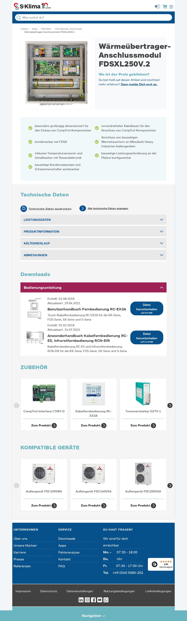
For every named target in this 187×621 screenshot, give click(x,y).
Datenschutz (48, 591)
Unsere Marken (25, 545)
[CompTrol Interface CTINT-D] (44, 399)
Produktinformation (41, 231)
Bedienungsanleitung (42, 287)
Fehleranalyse (68, 552)
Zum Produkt (44, 425)
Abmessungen (35, 255)
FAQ (61, 566)
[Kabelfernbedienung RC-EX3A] (93, 399)
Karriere (20, 552)
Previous (15, 404)
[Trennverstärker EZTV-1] (143, 399)
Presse (19, 559)
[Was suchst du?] (93, 17)
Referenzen (22, 566)
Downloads (66, 538)
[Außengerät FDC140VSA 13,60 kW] (93, 480)
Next (169, 404)
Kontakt (64, 559)
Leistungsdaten (37, 219)
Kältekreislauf (37, 243)
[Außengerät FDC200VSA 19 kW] (143, 480)
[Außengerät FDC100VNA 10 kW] (44, 480)
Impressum (23, 591)
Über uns (20, 538)
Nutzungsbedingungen (119, 591)
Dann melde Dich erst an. (139, 84)
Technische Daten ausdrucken (50, 208)
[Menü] (171, 560)
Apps (62, 545)
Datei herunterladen (146, 308)
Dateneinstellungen (79, 591)
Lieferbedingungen (158, 591)
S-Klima (24, 29)
